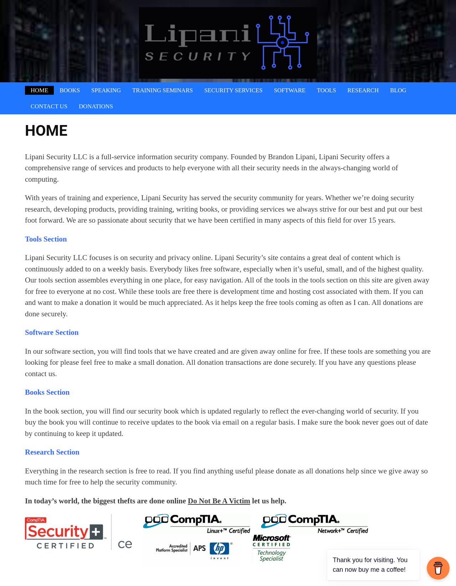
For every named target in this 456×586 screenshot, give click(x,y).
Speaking (106, 90)
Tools (326, 90)
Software (290, 90)
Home (39, 90)
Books (69, 90)
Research (363, 90)
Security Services (233, 90)
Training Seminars (162, 90)
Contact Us (49, 106)
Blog (398, 90)
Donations (96, 106)
